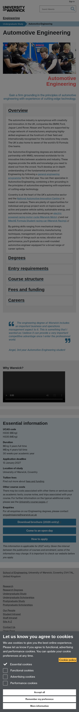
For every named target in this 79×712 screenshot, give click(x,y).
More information (39, 706)
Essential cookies (17, 664)
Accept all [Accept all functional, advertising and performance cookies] (39, 692)
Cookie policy (67, 660)
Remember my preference (39, 699)
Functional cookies (18, 670)
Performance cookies (20, 683)
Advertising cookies (19, 677)
